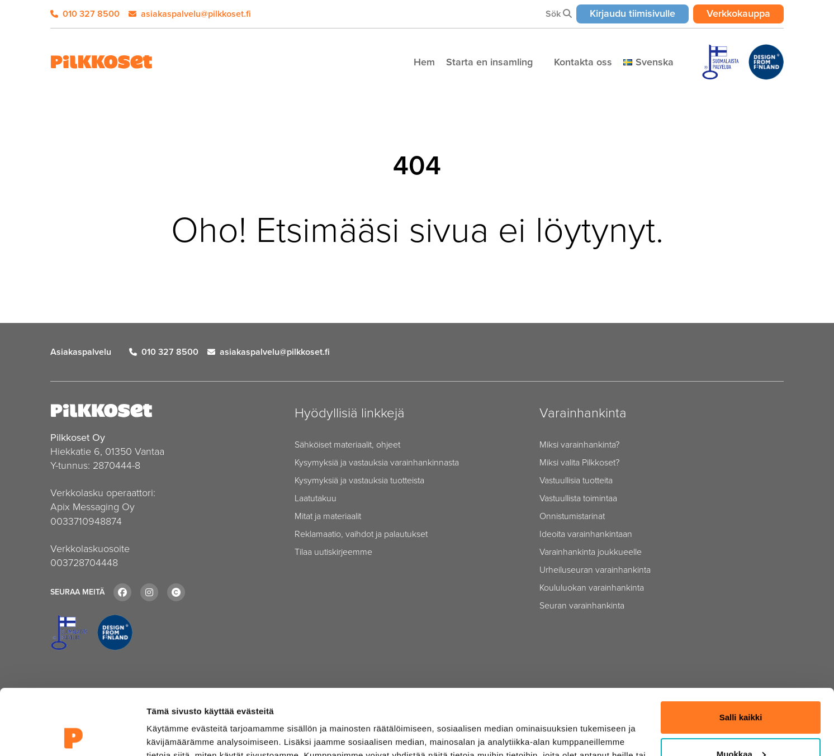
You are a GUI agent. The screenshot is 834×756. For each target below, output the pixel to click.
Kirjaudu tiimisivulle (639, 13)
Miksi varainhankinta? (579, 444)
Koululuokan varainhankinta (591, 587)
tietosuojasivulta (437, 703)
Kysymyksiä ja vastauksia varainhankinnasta (377, 462)
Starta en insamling (491, 62)
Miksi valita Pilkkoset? (579, 462)
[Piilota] (539, 62)
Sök (559, 13)
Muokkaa (741, 688)
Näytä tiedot (170, 734)
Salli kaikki (740, 652)
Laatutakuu (316, 498)
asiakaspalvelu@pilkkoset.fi (190, 13)
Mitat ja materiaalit (328, 516)
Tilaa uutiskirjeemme (333, 551)
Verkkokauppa (745, 13)
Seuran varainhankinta (581, 605)
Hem (424, 62)
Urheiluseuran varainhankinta (595, 569)
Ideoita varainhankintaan (585, 533)
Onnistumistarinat (572, 516)
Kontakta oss (583, 62)
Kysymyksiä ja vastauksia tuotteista (359, 480)
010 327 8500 (85, 13)
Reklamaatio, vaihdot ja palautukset (361, 533)
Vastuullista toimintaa (578, 498)
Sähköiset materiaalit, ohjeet (347, 444)
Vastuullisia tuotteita (576, 480)
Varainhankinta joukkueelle (590, 551)
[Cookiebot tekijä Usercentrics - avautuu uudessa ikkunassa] (72, 734)
